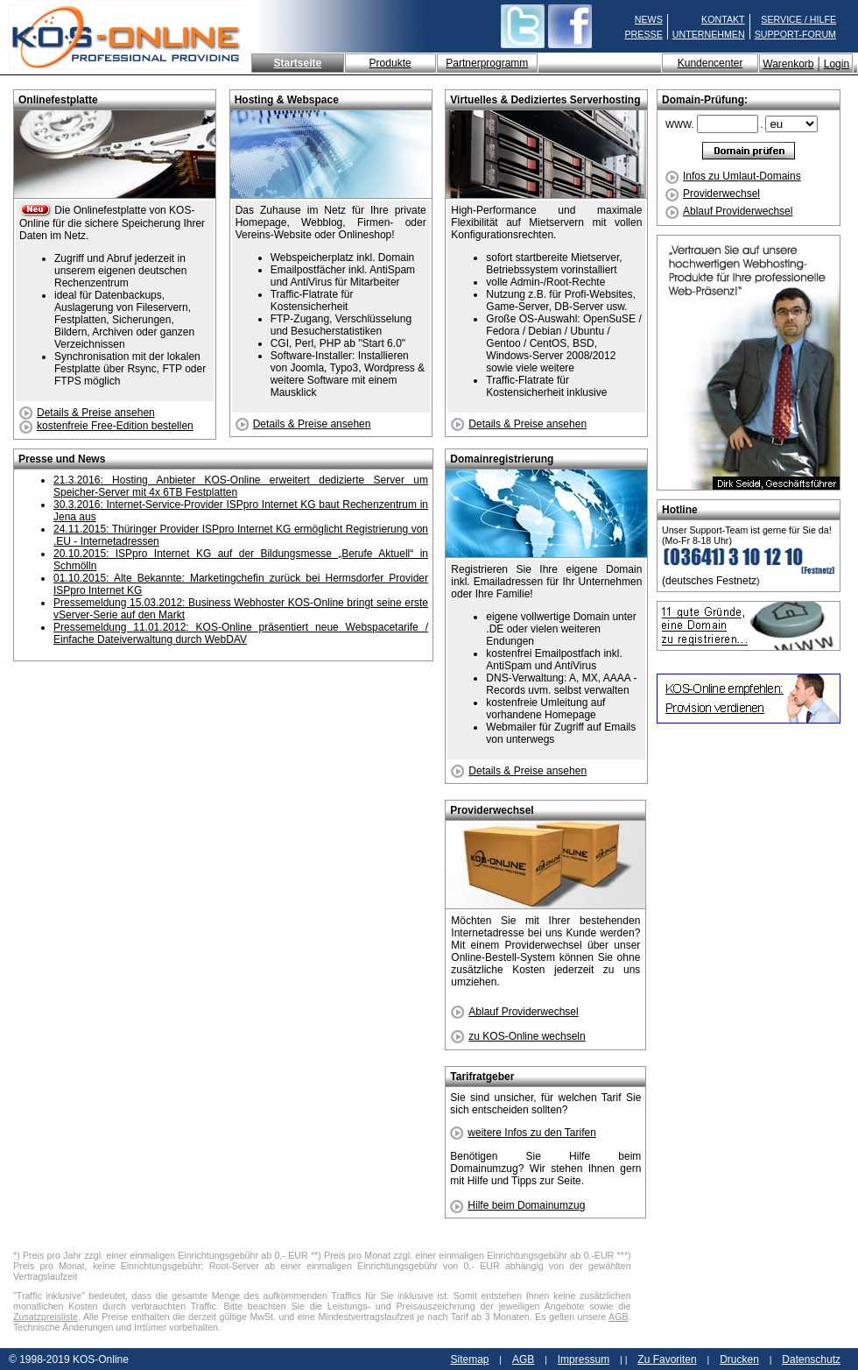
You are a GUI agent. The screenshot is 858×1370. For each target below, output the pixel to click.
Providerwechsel (712, 193)
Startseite (297, 63)
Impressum (583, 1359)
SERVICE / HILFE (798, 19)
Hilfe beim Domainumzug (517, 1205)
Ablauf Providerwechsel (728, 211)
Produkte (390, 63)
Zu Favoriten (666, 1359)
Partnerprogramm (487, 63)
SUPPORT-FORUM (795, 34)
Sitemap (469, 1359)
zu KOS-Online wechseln (518, 1036)
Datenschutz (811, 1359)
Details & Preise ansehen (87, 412)
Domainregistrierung (501, 459)
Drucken (739, 1359)
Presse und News (61, 459)
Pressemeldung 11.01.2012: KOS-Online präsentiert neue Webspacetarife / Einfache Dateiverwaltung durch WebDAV (240, 633)
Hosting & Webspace (287, 100)
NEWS (649, 19)
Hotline (680, 510)
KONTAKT (723, 19)
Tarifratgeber (482, 1076)
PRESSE (644, 34)
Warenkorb (788, 64)
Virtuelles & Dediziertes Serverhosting (545, 100)
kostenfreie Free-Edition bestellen (106, 426)
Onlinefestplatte (58, 100)
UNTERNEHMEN (708, 34)
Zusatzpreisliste (45, 1316)
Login (836, 64)
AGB (618, 1316)
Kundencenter (710, 63)
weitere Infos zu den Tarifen (523, 1132)
